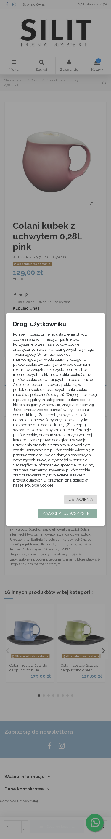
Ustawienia (81, 499)
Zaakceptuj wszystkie (67, 513)
